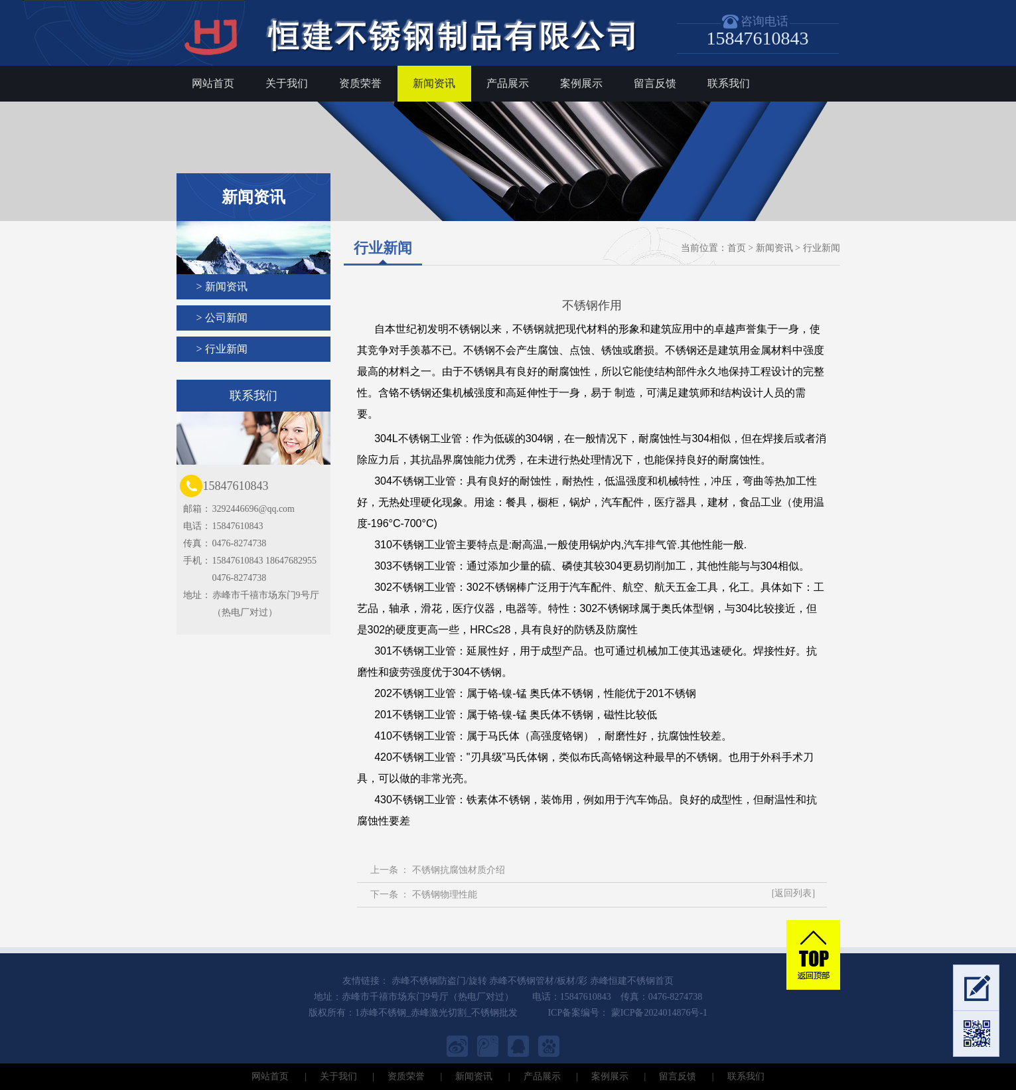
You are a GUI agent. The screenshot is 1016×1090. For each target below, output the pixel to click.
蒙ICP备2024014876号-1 (658, 1013)
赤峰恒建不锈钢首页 (632, 981)
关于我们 (286, 83)
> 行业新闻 (222, 348)
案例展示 (581, 83)
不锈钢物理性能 (444, 894)
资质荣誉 (360, 83)
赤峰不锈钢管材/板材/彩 (538, 981)
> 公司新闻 (222, 317)
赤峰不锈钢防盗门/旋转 (439, 981)
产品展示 (507, 83)
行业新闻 (821, 248)
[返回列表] (793, 893)
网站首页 (213, 83)
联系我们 (728, 83)
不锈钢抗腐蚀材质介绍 (458, 870)
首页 (736, 248)
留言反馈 (655, 83)
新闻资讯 (434, 83)
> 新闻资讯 (222, 286)
